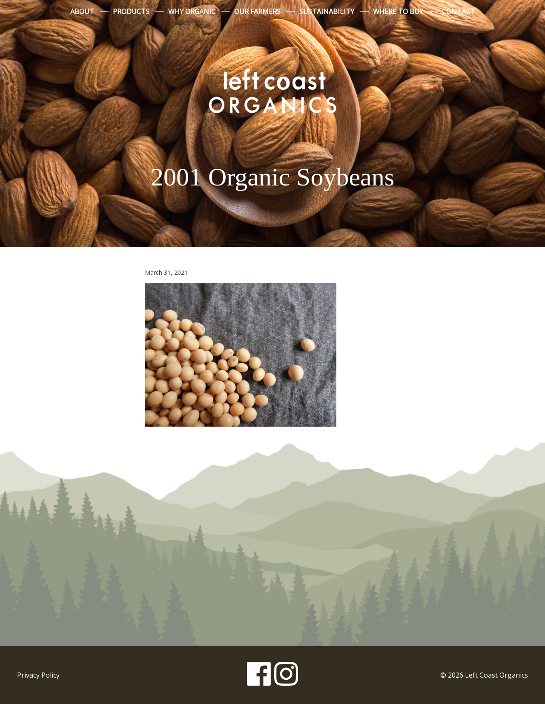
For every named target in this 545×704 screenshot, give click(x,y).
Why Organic (191, 11)
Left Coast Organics (272, 90)
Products (131, 11)
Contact (458, 11)
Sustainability (326, 11)
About (82, 11)
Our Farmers (257, 11)
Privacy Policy (38, 675)
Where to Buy (398, 11)
